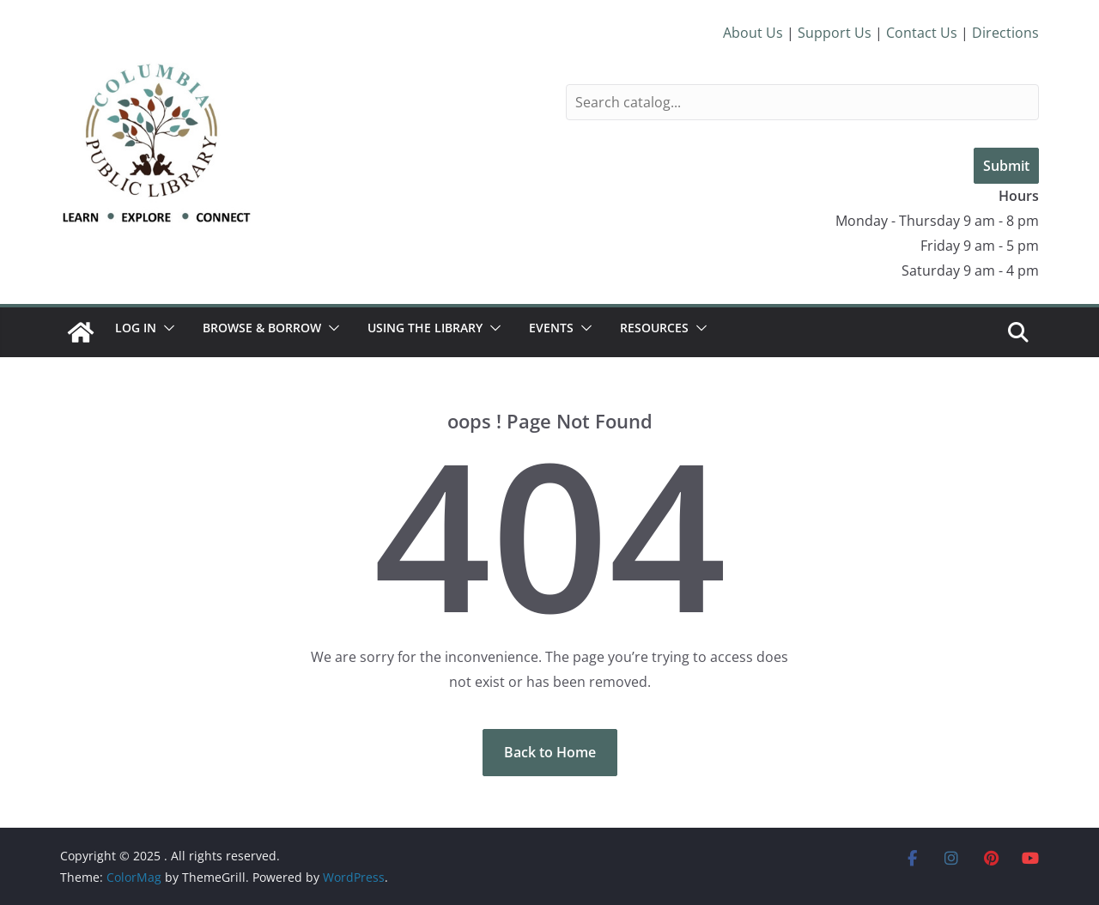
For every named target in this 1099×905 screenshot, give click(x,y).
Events (551, 327)
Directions (1005, 32)
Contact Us (921, 32)
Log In (135, 327)
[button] (165, 328)
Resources (654, 327)
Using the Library (425, 327)
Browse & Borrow (262, 327)
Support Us (834, 32)
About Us (753, 32)
